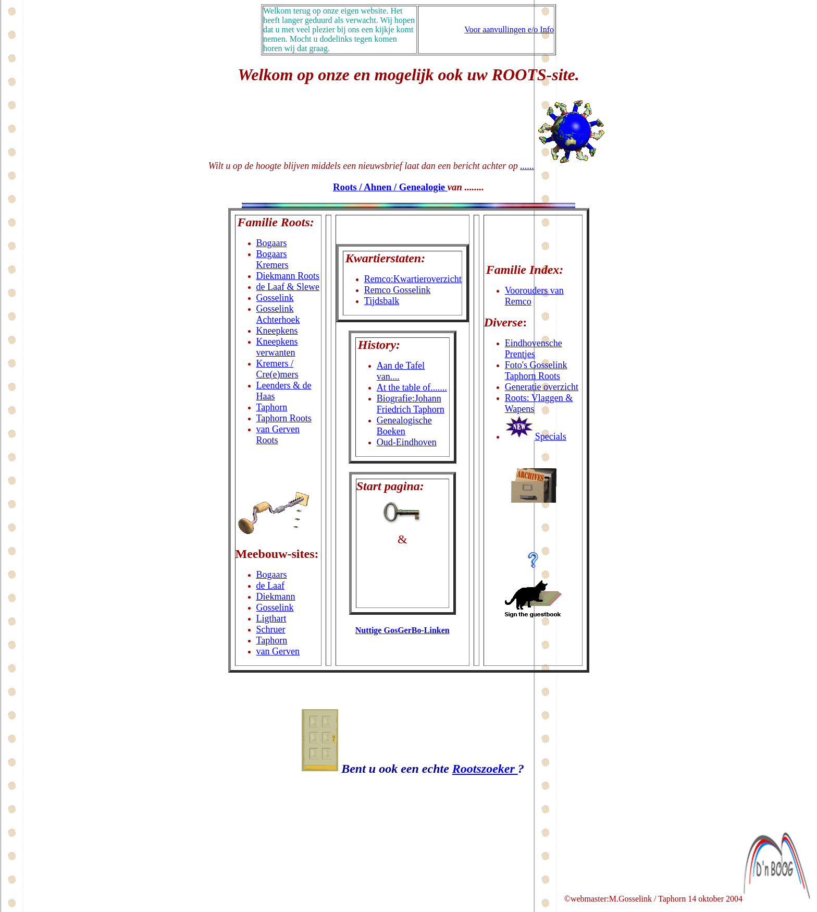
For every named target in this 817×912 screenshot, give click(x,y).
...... (527, 166)
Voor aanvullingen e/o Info (509, 29)
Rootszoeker (485, 768)
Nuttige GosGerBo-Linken (402, 630)
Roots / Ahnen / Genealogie (390, 186)
